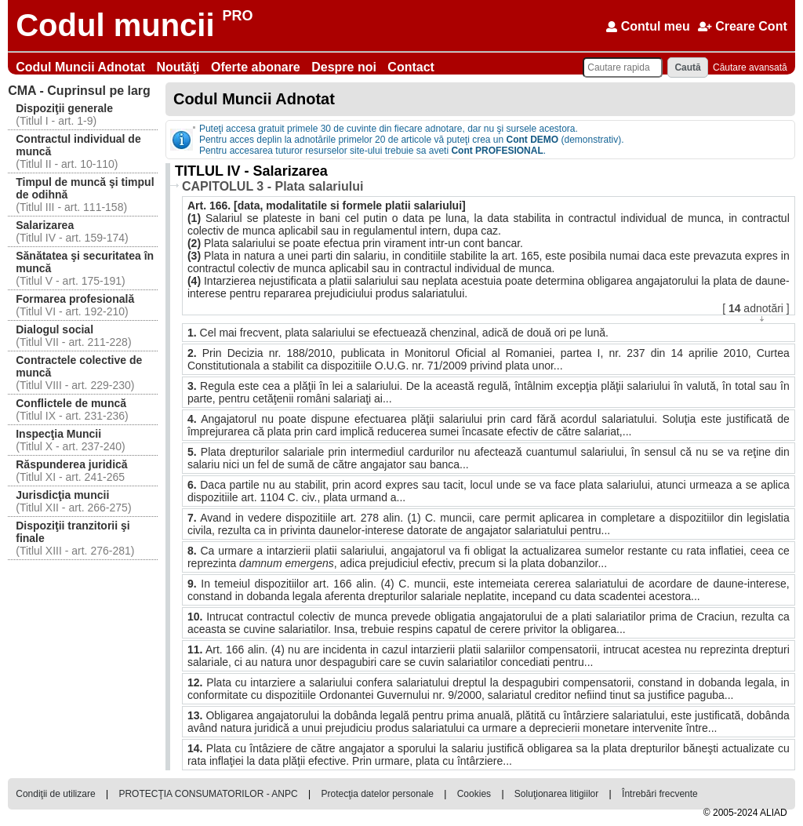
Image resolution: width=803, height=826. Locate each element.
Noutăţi (179, 67)
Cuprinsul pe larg (79, 90)
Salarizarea (45, 225)
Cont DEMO (533, 139)
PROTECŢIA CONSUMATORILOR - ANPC (207, 793)
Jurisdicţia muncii (62, 495)
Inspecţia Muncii (58, 434)
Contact (410, 67)
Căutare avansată (750, 67)
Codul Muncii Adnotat (82, 67)
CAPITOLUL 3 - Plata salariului (272, 186)
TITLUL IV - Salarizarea (251, 171)
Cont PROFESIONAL (497, 150)
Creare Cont (742, 26)
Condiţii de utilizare (55, 793)
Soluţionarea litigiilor (556, 793)
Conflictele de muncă (71, 403)
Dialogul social (54, 329)
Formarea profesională (75, 299)
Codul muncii (115, 25)
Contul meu (647, 26)
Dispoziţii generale (64, 108)
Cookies (474, 793)
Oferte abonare (257, 67)
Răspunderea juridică (71, 464)
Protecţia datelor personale (377, 793)
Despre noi (345, 67)
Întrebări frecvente (660, 793)
